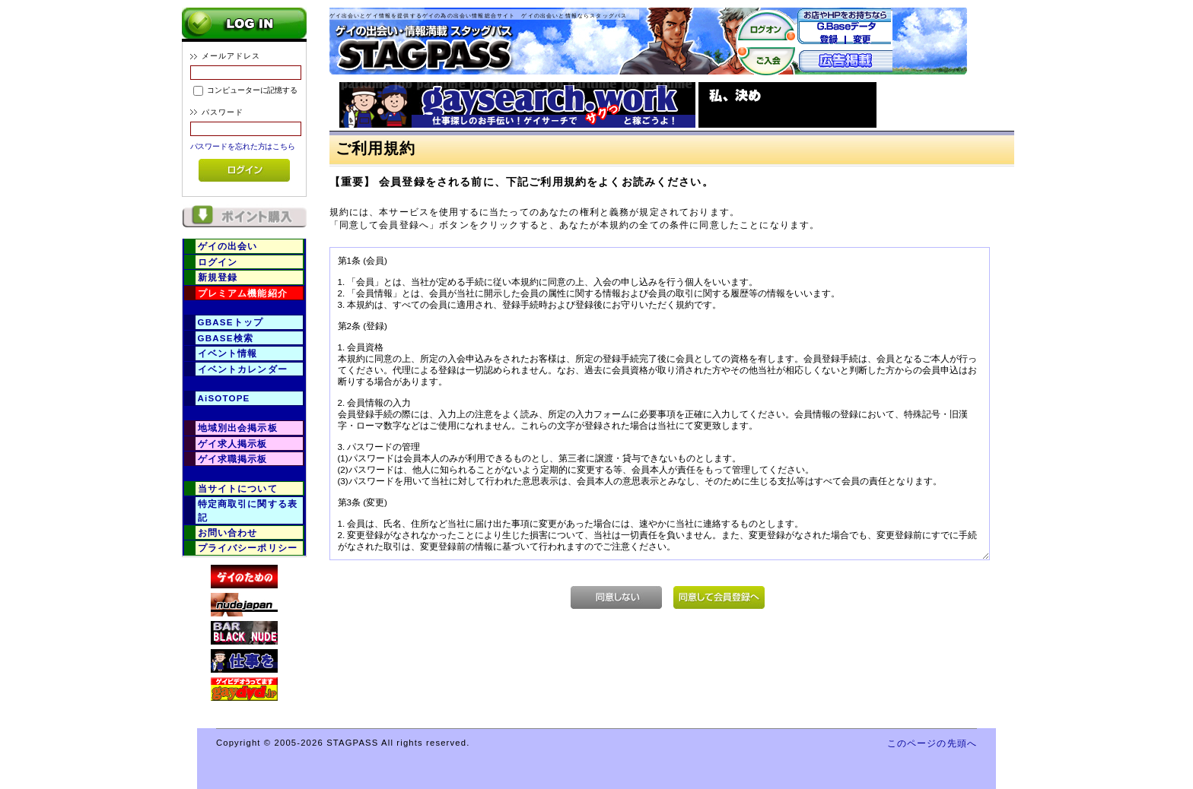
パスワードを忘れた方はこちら (243, 146)
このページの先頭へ (932, 743)
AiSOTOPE (224, 398)
